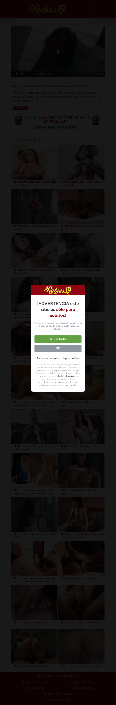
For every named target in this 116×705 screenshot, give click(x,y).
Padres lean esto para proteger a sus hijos (58, 358)
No (58, 348)
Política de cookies (66, 376)
